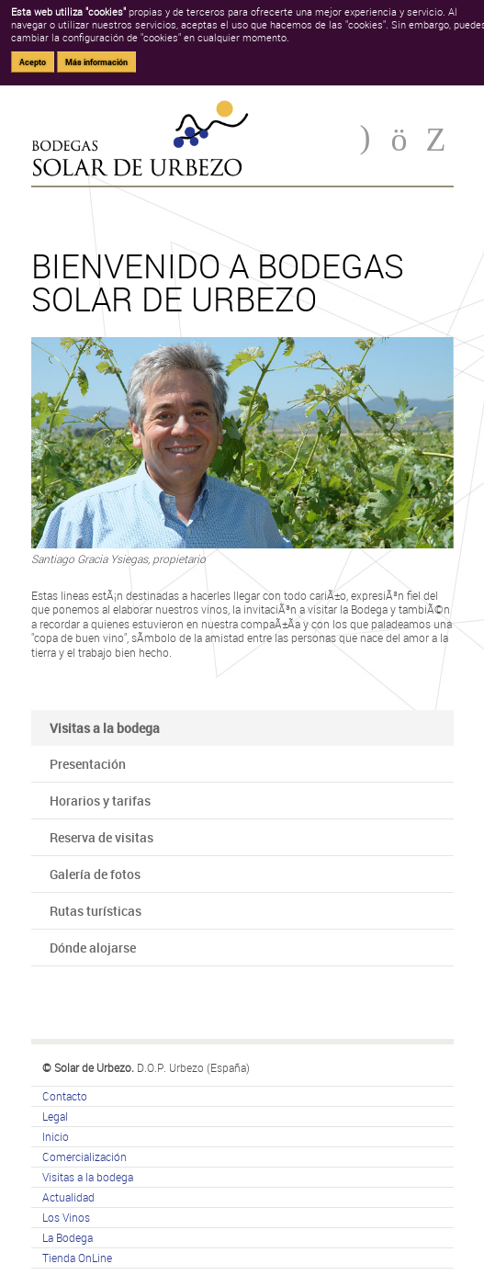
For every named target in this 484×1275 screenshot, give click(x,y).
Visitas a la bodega (87, 1176)
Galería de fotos (95, 874)
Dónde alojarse (93, 947)
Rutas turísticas (95, 911)
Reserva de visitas (101, 837)
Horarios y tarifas (100, 800)
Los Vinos (66, 1217)
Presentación (88, 764)
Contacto (64, 1096)
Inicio (55, 1136)
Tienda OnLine (77, 1257)
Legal (55, 1116)
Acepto (32, 62)
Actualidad (68, 1197)
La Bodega (67, 1237)
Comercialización (84, 1156)
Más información (96, 62)
